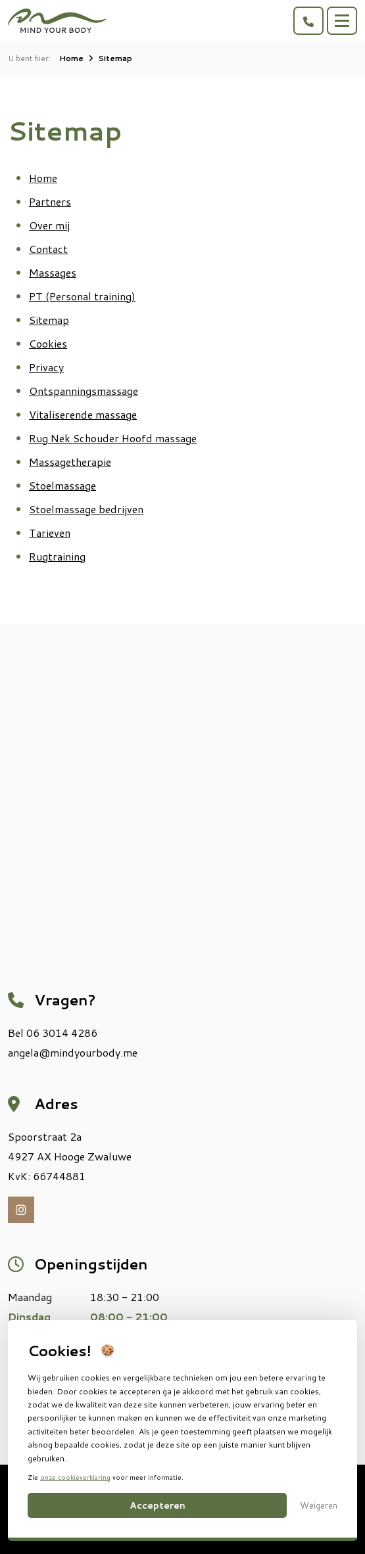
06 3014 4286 (61, 1032)
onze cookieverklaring (75, 1477)
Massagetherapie (70, 461)
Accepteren (157, 1505)
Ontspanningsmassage (83, 390)
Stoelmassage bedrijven (86, 508)
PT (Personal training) (82, 296)
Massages (52, 272)
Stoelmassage (62, 485)
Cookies (48, 343)
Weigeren (318, 1505)
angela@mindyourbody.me (72, 1052)
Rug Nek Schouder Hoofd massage (113, 438)
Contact (48, 248)
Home (71, 58)
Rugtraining (57, 556)
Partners (50, 201)
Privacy (46, 367)
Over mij (49, 225)
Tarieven (49, 532)
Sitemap (49, 319)
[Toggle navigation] (342, 21)
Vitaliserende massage (83, 414)
